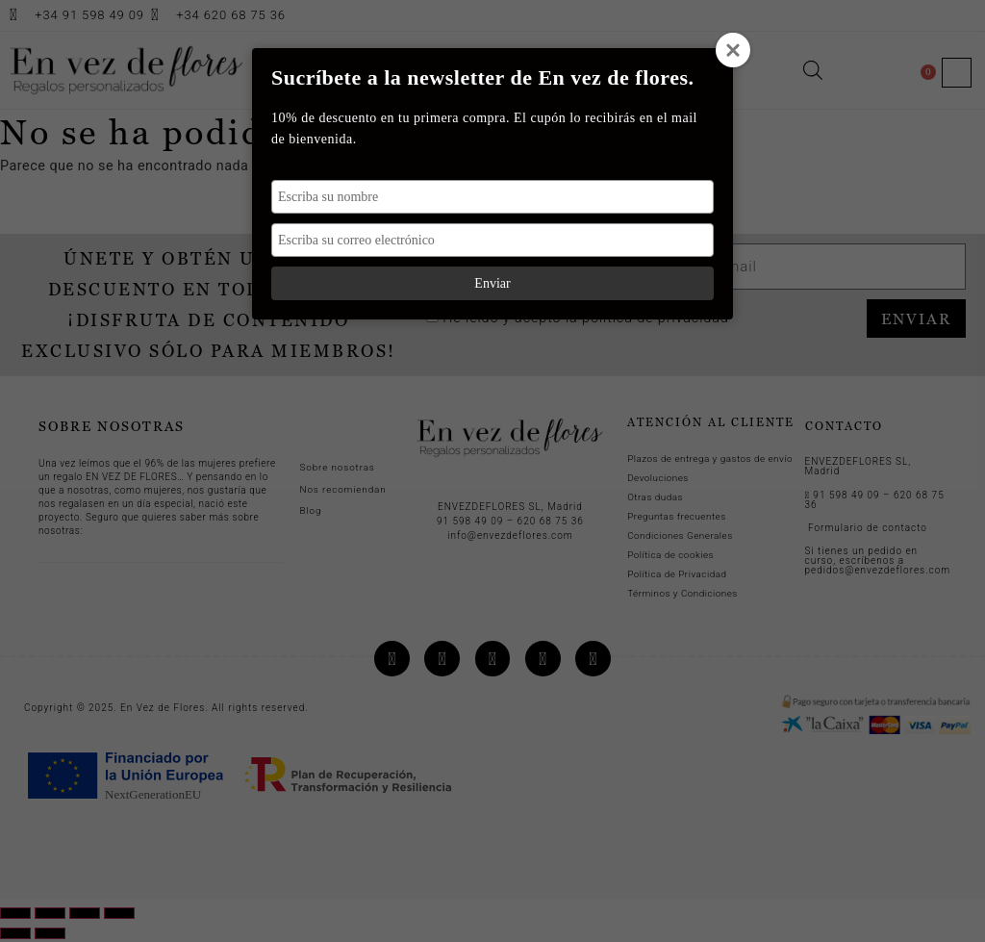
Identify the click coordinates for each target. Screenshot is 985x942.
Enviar (492, 283)
